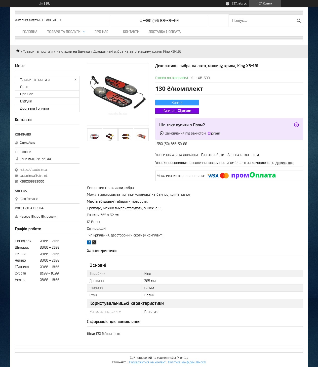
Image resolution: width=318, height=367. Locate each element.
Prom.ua (182, 357)
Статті (24, 87)
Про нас (101, 32)
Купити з (177, 111)
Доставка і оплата (165, 32)
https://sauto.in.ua (33, 170)
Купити (177, 102)
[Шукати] (298, 20)
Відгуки (26, 101)
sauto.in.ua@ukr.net (33, 176)
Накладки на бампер (73, 51)
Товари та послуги (63, 32)
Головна (29, 32)
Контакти (131, 32)
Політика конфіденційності (187, 362)
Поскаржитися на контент (147, 362)
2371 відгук (239, 3)
